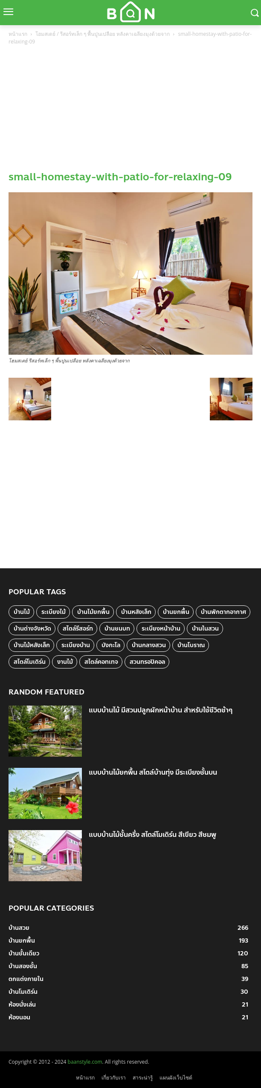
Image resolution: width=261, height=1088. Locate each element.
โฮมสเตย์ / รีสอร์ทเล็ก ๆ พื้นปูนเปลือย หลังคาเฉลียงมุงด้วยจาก (102, 34)
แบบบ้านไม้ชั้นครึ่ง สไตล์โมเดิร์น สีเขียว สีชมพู (152, 834)
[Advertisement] (130, 110)
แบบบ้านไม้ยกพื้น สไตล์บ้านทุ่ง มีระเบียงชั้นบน (153, 772)
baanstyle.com (85, 1061)
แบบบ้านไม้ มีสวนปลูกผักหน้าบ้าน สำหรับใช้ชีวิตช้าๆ (160, 710)
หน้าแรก (18, 34)
